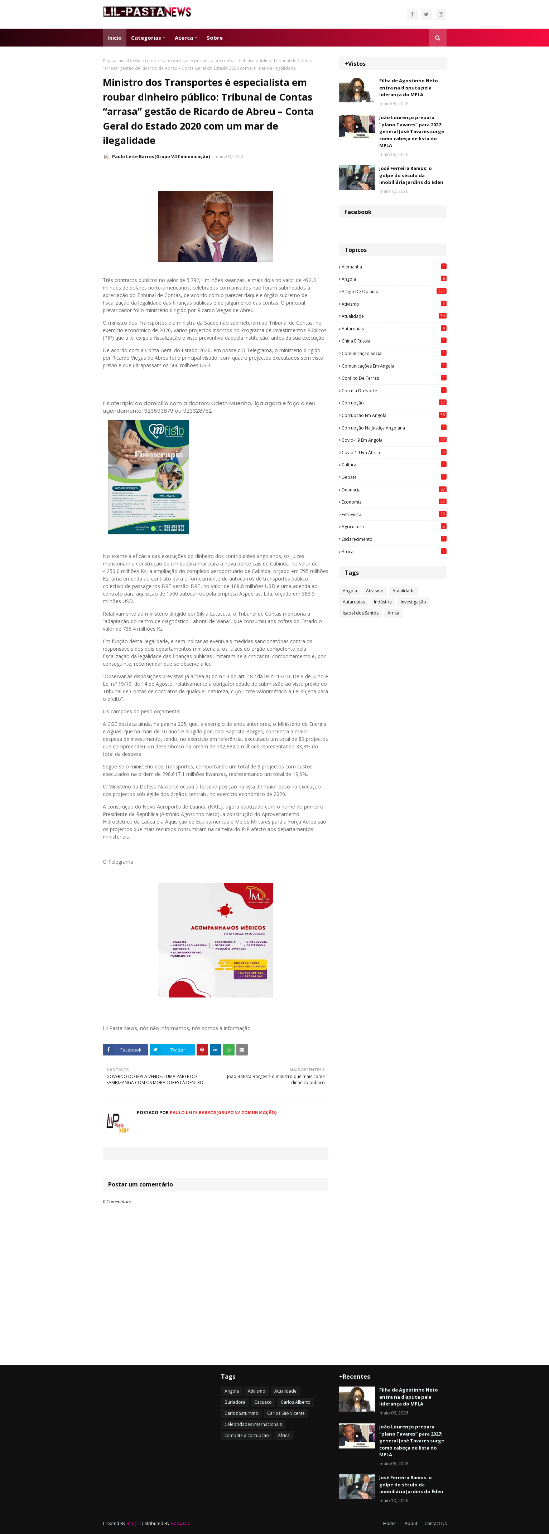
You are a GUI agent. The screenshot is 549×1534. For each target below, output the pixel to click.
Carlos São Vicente (286, 1413)
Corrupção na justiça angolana (394, 427)
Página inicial (116, 61)
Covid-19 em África (394, 452)
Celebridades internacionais (253, 1424)
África (394, 551)
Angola (394, 279)
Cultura (394, 464)
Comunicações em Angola (394, 366)
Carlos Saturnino (241, 1413)
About (411, 1523)
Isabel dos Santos (361, 613)
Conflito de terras (394, 378)
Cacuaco (263, 1402)
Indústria (383, 602)
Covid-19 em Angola (394, 440)
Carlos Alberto (295, 1402)
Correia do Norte (394, 390)
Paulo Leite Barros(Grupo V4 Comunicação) (161, 157)
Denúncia (394, 489)
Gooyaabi (180, 1523)
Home (389, 1523)
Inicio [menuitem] (114, 37)
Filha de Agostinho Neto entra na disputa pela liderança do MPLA (408, 87)
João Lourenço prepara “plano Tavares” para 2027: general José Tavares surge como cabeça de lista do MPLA (411, 131)
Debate (394, 477)
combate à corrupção (247, 1435)
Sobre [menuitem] (215, 37)
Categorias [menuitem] (146, 37)
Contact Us (435, 1523)
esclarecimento (394, 539)
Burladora (235, 1402)
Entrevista (394, 514)
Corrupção (394, 402)
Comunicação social (394, 353)
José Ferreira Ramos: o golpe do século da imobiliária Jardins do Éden (411, 175)
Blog (131, 1523)
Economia (394, 502)
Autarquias (394, 328)
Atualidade (394, 316)
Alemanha (394, 266)
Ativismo (394, 304)
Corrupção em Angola (394, 415)
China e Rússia (394, 341)
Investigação (413, 602)
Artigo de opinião (394, 291)
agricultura (394, 526)
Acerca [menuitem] (184, 37)
